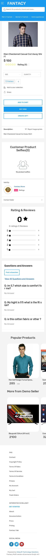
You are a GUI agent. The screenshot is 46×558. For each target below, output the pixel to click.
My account (13, 486)
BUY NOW (23, 109)
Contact (12, 457)
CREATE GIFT (23, 116)
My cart (12, 490)
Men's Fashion (7, 17)
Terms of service (15, 471)
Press (11, 521)
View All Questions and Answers (19, 279)
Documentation (15, 516)
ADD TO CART (23, 102)
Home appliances (37, 17)
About (11, 511)
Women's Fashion (21, 17)
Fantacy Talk (14, 530)
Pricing (11, 526)
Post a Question (12, 272)
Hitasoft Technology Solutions (28, 552)
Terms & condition (16, 476)
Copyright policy (15, 462)
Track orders (14, 495)
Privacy (12, 481)
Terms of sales (14, 467)
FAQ (10, 452)
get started (14, 507)
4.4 (16, 190)
